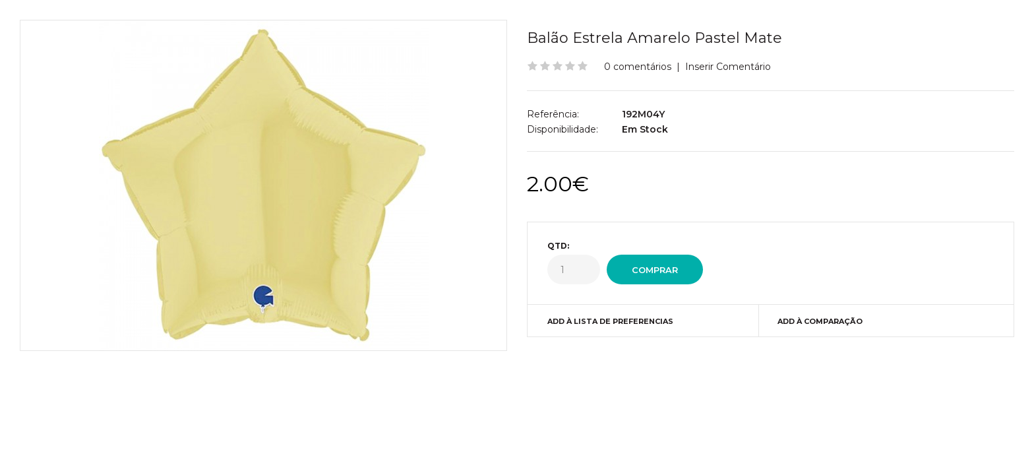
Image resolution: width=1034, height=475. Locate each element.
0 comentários (637, 67)
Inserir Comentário (728, 67)
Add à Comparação (820, 321)
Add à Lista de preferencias (610, 321)
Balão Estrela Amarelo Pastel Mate (654, 38)
